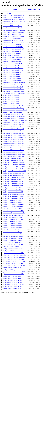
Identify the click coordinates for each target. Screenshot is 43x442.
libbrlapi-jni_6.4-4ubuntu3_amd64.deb (13, 185)
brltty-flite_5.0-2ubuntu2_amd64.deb (12, 28)
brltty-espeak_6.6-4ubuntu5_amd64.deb (13, 143)
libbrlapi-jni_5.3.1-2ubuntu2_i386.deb (13, 175)
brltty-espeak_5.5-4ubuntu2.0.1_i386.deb (13, 36)
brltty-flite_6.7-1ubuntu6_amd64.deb (12, 59)
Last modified (32, 9)
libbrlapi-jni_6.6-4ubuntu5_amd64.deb (13, 181)
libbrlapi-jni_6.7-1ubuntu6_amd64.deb (13, 192)
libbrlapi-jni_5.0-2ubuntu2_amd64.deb (13, 160)
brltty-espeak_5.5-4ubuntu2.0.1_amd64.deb (14, 30)
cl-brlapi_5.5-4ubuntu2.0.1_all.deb (12, 53)
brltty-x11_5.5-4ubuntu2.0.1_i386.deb (13, 219)
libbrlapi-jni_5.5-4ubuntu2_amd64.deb (13, 169)
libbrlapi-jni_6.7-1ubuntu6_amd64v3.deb (13, 196)
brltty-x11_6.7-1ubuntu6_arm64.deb (12, 229)
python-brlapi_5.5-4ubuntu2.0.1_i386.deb (14, 265)
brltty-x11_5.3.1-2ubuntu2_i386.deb (12, 217)
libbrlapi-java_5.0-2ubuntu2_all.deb (12, 267)
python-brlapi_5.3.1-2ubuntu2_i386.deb (13, 259)
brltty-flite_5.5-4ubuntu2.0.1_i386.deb (13, 63)
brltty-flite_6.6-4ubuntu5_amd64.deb (12, 66)
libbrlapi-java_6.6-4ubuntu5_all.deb (12, 280)
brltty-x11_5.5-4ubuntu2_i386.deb (12, 221)
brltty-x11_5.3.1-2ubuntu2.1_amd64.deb (13, 204)
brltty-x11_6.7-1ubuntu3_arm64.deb (12, 232)
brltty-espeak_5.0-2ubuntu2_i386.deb (12, 26)
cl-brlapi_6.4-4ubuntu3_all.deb (11, 101)
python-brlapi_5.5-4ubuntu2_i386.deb (13, 263)
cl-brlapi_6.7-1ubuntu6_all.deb (11, 103)
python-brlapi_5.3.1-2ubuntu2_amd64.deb (14, 257)
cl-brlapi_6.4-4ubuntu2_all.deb (11, 95)
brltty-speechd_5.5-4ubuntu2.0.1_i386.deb (14, 116)
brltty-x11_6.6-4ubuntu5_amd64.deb (12, 227)
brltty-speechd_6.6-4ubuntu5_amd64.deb (13, 118)
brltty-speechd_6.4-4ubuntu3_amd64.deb (13, 126)
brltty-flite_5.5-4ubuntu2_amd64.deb (12, 51)
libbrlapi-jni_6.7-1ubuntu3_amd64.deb (13, 198)
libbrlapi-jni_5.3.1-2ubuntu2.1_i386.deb (13, 173)
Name (15, 9)
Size (38, 9)
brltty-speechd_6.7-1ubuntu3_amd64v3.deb (14, 135)
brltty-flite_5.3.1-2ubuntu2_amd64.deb (13, 17)
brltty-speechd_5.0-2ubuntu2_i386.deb (13, 87)
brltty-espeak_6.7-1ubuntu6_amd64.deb (13, 152)
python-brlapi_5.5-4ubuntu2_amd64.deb (13, 274)
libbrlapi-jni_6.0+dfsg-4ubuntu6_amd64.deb (14, 171)
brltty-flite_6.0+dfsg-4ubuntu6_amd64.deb (14, 57)
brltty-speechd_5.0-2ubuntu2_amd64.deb (13, 89)
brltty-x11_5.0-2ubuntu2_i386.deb (12, 200)
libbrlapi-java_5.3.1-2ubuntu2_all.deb (13, 248)
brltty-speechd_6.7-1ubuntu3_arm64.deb (13, 122)
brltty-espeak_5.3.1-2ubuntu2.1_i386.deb (13, 42)
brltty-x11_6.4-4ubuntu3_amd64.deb (12, 223)
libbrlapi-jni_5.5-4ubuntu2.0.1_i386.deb (13, 177)
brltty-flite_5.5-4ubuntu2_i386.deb (12, 61)
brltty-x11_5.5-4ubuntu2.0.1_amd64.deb (13, 211)
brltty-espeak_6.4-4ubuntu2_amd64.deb (13, 148)
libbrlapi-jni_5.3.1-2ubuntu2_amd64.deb (13, 162)
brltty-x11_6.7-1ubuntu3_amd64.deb (12, 240)
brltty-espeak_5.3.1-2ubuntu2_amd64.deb (14, 19)
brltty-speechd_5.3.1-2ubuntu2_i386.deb (13, 91)
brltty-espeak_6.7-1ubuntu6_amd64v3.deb (14, 156)
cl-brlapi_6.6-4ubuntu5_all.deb (11, 99)
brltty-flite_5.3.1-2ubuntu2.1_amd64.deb (13, 15)
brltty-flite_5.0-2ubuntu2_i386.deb (12, 38)
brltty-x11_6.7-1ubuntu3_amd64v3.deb (13, 238)
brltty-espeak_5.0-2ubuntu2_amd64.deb (13, 23)
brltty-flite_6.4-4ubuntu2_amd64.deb (12, 74)
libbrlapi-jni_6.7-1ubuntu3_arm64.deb (13, 190)
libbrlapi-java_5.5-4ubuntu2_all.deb (12, 286)
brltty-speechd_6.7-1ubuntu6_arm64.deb (13, 129)
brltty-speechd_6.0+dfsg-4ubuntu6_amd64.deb (15, 110)
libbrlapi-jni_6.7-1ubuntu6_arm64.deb (13, 187)
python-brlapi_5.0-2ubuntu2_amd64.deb (13, 253)
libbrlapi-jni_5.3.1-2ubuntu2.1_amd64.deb (14, 164)
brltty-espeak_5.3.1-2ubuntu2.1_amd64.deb (14, 21)
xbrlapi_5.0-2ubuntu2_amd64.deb (11, 242)
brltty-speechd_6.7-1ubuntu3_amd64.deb (13, 133)
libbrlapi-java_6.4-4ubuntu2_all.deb (12, 278)
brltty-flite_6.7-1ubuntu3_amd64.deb (12, 72)
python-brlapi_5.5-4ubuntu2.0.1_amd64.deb (14, 272)
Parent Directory (7, 13)
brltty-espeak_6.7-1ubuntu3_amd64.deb (13, 150)
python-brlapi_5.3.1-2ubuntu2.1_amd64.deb (14, 255)
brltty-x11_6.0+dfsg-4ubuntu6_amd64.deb (14, 213)
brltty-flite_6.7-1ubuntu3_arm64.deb (12, 80)
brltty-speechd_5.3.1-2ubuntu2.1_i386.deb (14, 93)
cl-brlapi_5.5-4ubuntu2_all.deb (11, 55)
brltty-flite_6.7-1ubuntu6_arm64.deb (12, 78)
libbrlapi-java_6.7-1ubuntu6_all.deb (12, 288)
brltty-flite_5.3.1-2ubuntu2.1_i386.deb (13, 47)
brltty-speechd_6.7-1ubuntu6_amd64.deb (13, 131)
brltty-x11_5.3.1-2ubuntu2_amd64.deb (13, 206)
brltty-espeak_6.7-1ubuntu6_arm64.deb (13, 139)
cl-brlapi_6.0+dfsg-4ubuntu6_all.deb (12, 112)
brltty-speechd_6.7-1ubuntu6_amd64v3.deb (14, 137)
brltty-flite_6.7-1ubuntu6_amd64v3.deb (13, 70)
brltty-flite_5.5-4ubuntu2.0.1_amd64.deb (13, 49)
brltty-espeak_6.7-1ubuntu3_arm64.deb (13, 141)
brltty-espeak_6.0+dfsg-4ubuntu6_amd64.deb (15, 120)
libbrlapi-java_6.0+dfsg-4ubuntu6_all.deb (14, 269)
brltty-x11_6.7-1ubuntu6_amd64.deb (12, 234)
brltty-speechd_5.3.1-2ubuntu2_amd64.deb (14, 84)
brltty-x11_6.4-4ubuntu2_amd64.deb (12, 225)
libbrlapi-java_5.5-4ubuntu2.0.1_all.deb (13, 284)
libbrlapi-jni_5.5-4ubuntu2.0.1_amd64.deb (14, 166)
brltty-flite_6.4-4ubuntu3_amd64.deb (12, 76)
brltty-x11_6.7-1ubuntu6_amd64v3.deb (13, 236)
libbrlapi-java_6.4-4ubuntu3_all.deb (12, 276)
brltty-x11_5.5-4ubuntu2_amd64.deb (12, 208)
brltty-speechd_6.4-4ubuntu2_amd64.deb (13, 124)
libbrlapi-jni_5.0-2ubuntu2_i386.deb (12, 158)
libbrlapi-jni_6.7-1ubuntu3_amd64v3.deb (13, 194)
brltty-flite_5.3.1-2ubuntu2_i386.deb (12, 45)
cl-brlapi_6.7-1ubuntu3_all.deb (11, 97)
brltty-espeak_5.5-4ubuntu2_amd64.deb (13, 32)
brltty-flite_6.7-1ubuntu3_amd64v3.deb (13, 68)
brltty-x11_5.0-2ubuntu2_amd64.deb (12, 202)
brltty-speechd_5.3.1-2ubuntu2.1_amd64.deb (14, 82)
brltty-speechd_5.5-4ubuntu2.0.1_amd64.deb (14, 105)
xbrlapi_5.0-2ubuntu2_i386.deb (11, 246)
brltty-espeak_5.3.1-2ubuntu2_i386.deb (13, 40)
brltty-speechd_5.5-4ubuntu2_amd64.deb (13, 108)
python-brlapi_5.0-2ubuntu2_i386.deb (13, 244)
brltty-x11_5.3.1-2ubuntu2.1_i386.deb (13, 215)
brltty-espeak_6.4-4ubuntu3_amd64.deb (13, 145)
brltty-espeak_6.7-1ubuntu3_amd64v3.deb (14, 154)
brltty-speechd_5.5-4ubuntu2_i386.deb (13, 114)
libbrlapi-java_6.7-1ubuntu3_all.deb (12, 282)
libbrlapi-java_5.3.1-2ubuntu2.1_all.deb (13, 251)
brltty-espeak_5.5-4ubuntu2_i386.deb (12, 34)
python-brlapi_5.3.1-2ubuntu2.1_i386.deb (14, 261)
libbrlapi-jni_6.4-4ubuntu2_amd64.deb (13, 183)
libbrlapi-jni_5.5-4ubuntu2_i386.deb (12, 179)
